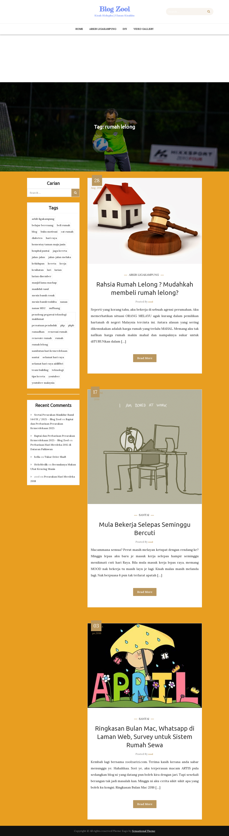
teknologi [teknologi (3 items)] (58, 370)
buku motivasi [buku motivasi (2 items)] (49, 231)
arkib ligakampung (102, 28)
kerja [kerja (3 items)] (63, 263)
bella (37, 456)
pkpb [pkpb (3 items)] (71, 325)
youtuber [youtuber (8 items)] (54, 376)
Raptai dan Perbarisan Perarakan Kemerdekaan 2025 (51, 424)
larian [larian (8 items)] (58, 269)
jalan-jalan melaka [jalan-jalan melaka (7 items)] (59, 257)
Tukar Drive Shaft (55, 456)
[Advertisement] (114, 58)
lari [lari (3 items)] (49, 269)
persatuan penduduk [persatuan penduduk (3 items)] (44, 325)
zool (150, 301)
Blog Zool (114, 9)
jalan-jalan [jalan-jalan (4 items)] (38, 257)
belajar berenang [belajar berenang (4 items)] (42, 225)
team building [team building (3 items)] (40, 370)
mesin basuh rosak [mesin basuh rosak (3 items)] (43, 295)
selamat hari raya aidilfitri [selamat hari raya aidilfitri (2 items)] (47, 363)
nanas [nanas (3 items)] (63, 301)
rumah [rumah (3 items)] (59, 338)
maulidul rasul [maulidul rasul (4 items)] (40, 289)
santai (144, 515)
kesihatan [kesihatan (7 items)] (38, 269)
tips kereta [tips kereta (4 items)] (38, 376)
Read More (144, 358)
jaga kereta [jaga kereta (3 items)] (60, 250)
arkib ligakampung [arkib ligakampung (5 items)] (43, 218)
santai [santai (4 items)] (35, 357)
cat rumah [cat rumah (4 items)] (67, 231)
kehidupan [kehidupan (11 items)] (38, 263)
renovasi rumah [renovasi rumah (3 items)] (57, 331)
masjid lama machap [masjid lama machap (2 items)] (44, 282)
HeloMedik (41, 464)
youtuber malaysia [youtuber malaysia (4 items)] (43, 382)
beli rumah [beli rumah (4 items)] (63, 225)
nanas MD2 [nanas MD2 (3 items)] (38, 308)
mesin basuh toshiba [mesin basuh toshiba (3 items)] (44, 301)
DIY (125, 28)
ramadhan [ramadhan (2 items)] (38, 331)
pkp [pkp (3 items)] (62, 325)
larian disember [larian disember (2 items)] (41, 276)
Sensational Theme (143, 830)
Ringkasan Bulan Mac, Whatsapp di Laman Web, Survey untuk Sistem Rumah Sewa (144, 736)
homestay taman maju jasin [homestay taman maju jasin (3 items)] (48, 244)
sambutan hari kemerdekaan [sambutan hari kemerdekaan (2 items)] (49, 350)
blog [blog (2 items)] (34, 231)
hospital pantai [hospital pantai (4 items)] (40, 250)
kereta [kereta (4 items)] (52, 263)
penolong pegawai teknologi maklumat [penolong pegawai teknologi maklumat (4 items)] (49, 317)
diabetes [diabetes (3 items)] (37, 238)
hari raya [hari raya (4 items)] (51, 238)
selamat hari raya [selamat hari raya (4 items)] (53, 357)
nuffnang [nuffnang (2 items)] (54, 308)
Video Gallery (143, 28)
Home (79, 28)
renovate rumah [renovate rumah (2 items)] (42, 338)
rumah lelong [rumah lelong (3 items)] (40, 344)
